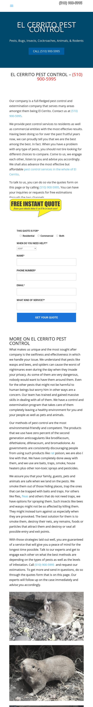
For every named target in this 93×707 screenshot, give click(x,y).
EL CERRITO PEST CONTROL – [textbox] (46, 77)
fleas (25, 496)
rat (52, 453)
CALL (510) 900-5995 (46, 51)
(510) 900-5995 (44, 565)
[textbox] (46, 28)
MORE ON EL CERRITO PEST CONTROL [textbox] (37, 341)
